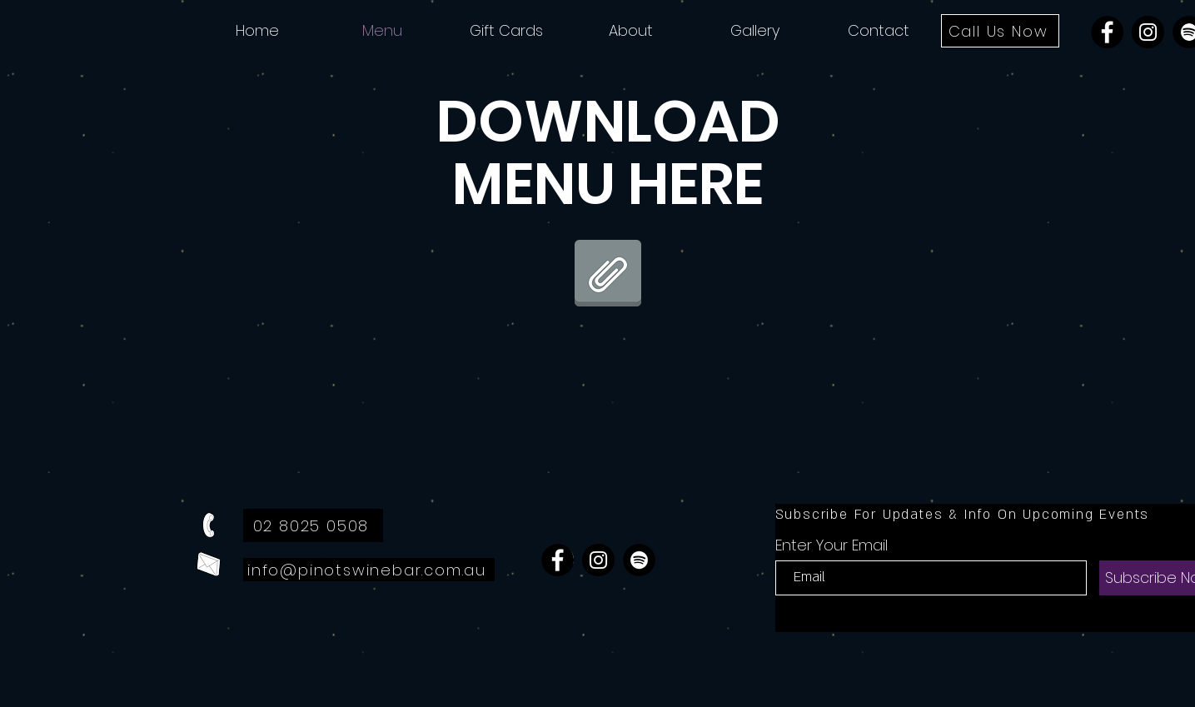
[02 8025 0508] (313, 525)
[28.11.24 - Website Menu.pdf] (607, 274)
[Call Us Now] (1000, 30)
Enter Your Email (831, 545)
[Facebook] (1107, 32)
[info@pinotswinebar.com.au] (369, 569)
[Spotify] (639, 560)
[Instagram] (1148, 32)
